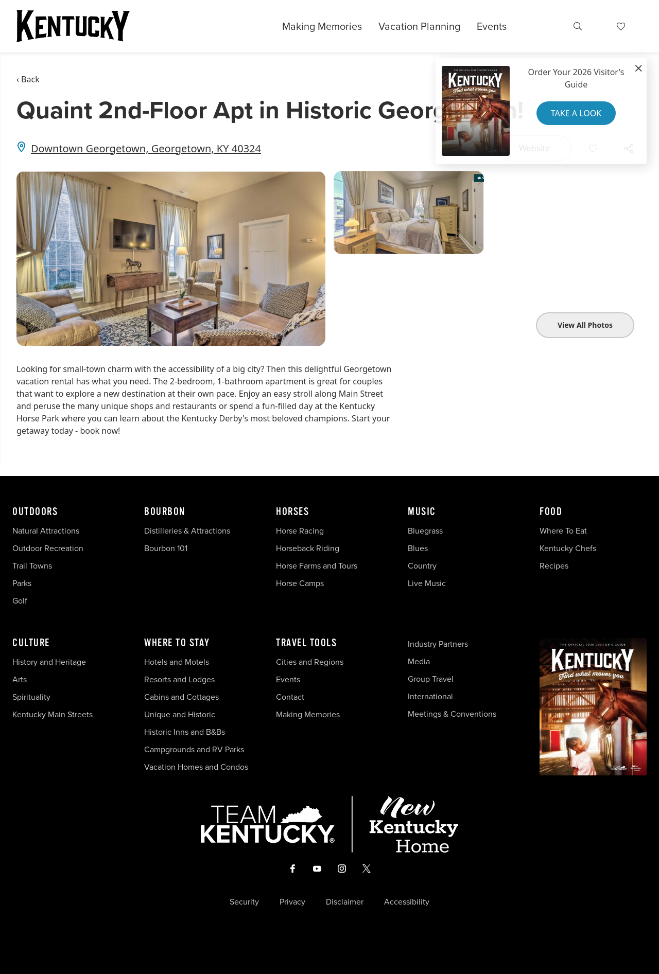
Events (492, 26)
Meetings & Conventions (452, 714)
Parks (21, 583)
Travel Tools (306, 643)
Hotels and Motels (176, 662)
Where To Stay (177, 643)
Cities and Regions (309, 662)
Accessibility (406, 902)
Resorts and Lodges (179, 679)
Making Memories (322, 26)
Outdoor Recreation (47, 548)
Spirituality (32, 697)
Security (244, 902)
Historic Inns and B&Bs (184, 732)
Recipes (555, 566)
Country (422, 566)
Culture (31, 643)
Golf (19, 601)
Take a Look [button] (576, 113)
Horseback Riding (307, 548)
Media (419, 661)
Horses (292, 512)
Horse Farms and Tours (316, 566)
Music (422, 512)
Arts (19, 679)
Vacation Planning (419, 26)
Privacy (292, 902)
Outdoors (35, 512)
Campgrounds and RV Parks (194, 749)
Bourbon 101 (165, 548)
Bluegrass (425, 531)
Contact (290, 697)
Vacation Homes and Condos (196, 767)
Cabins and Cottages (181, 697)
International (430, 696)
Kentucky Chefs (568, 548)
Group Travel (431, 679)
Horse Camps (300, 583)
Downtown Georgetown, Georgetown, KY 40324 (146, 148)
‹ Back (28, 79)
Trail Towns (32, 566)
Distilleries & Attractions (187, 531)
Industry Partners (438, 644)
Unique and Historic (179, 714)
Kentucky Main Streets (52, 714)
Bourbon (164, 512)
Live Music (427, 583)
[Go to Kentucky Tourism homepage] (73, 26)
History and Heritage (50, 662)
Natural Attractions (45, 531)
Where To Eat (563, 531)
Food (551, 512)
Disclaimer (344, 902)
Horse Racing (300, 531)
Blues (418, 548)
